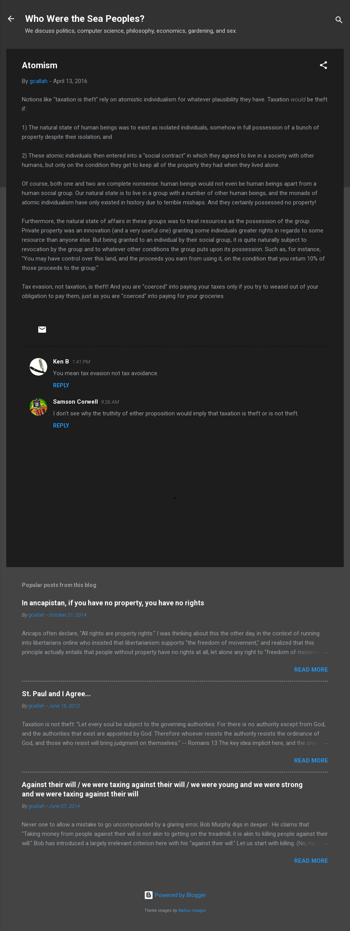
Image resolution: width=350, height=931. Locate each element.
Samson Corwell (75, 401)
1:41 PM (81, 362)
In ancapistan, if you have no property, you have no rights (113, 603)
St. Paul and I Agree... (56, 694)
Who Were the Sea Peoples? (84, 18)
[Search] (339, 21)
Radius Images (192, 910)
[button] (323, 66)
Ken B (61, 361)
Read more (311, 669)
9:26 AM (110, 402)
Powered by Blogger (175, 895)
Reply (61, 385)
